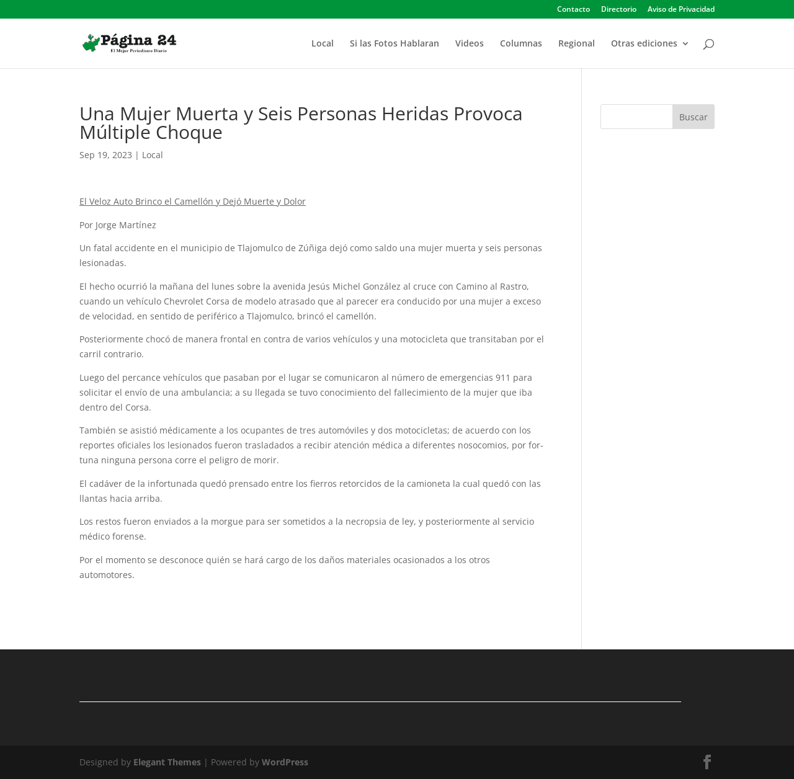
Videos (469, 44)
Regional (576, 44)
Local (322, 44)
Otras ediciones (644, 44)
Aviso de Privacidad (681, 10)
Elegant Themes (167, 762)
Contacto (573, 10)
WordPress (285, 762)
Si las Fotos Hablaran (394, 44)
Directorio (618, 10)
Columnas (521, 44)
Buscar (693, 117)
